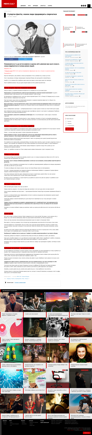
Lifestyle (43, 5)
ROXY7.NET (56, 420)
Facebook (11, 59)
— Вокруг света (31, 425)
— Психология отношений (14, 423)
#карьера (9, 278)
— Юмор (10, 422)
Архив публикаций (45, 422)
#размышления (18, 278)
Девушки (23, 5)
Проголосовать (69, 129)
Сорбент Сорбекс (70, 430)
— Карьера (31, 423)
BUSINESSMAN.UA (71, 422)
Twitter (25, 59)
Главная (5, 11)
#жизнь (26, 278)
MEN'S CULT (56, 422)
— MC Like (4, 422)
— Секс (10, 425)
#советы (13, 278)
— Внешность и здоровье (33, 422)
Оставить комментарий (20, 282)
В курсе (50, 5)
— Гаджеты (23, 422)
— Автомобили (23, 423)
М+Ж (29, 5)
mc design (81, 429)
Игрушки (35, 5)
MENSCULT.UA (70, 420)
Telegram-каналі (8, 71)
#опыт (23, 278)
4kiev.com (55, 423)
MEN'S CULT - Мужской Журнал (23, 276)
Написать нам (86, 432)
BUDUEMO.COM (71, 423)
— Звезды (4, 423)
